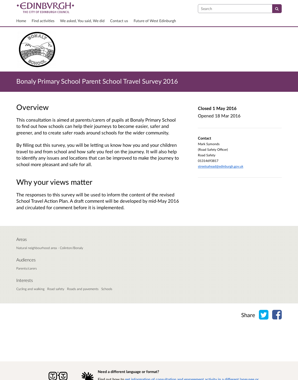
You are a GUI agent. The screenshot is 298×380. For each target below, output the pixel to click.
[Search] (277, 8)
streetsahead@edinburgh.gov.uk (220, 166)
